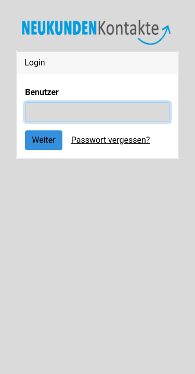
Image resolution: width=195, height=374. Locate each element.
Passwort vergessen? (110, 140)
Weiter (43, 140)
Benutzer (42, 92)
